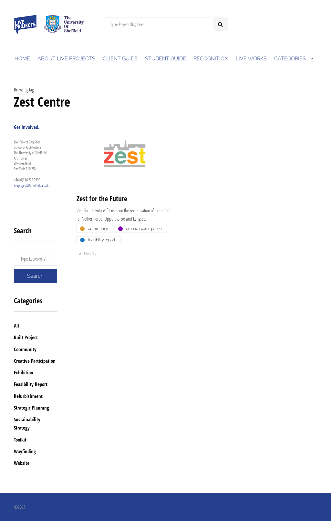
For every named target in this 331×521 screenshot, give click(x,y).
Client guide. (121, 59)
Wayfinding (25, 451)
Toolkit (20, 439)
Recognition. (211, 59)
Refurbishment (28, 396)
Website (21, 463)
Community (25, 349)
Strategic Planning (31, 407)
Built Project (26, 337)
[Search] (157, 24)
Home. (23, 59)
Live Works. (252, 59)
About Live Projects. (66, 59)
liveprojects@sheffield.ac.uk (31, 185)
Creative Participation (35, 361)
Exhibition (23, 372)
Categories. (290, 59)
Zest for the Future (102, 198)
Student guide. (166, 59)
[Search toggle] (220, 24)
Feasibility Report (30, 384)
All (16, 325)
